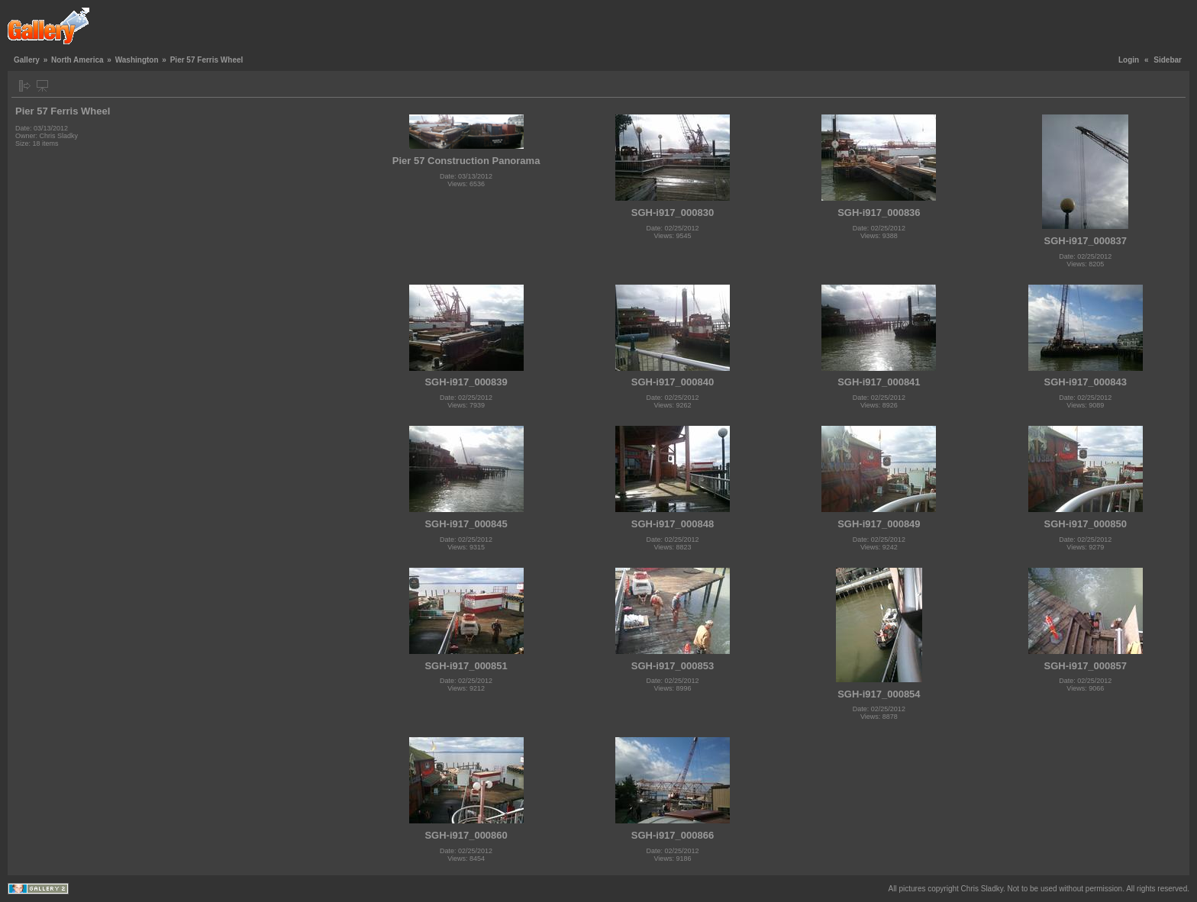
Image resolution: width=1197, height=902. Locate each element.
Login (1128, 60)
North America (77, 60)
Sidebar (1167, 60)
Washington (137, 60)
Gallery (27, 60)
